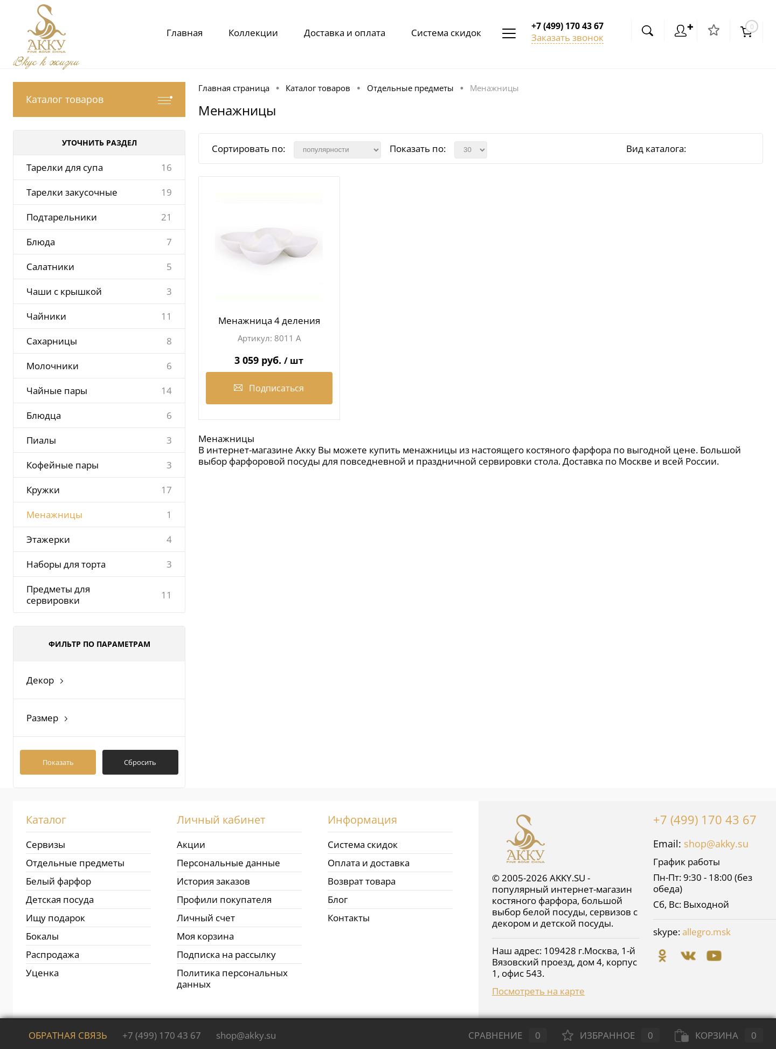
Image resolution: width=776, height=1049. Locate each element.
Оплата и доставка (369, 863)
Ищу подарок (55, 918)
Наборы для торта (66, 564)
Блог (338, 899)
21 (166, 217)
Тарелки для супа (64, 167)
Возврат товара (362, 881)
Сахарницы (51, 341)
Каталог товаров (99, 99)
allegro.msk (706, 932)
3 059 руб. (269, 356)
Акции (191, 844)
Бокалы (42, 936)
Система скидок (444, 32)
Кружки (43, 490)
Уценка (42, 973)
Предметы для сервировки (58, 594)
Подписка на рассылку (226, 954)
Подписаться (269, 388)
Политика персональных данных (232, 978)
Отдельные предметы (75, 863)
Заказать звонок (567, 37)
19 (166, 192)
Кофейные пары (62, 465)
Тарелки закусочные (71, 192)
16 (166, 167)
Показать (58, 762)
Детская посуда (60, 899)
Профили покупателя (224, 899)
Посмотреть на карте (538, 991)
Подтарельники (61, 217)
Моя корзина (205, 936)
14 (166, 390)
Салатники (50, 266)
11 (166, 316)
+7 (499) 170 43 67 (705, 819)
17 (166, 490)
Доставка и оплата (340, 32)
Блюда (40, 242)
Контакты (349, 918)
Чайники (46, 316)
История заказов (213, 881)
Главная (176, 32)
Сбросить (140, 762)
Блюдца (43, 415)
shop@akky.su (716, 843)
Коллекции (247, 32)
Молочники (52, 366)
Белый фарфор (58, 881)
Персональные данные (228, 863)
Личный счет (206, 918)
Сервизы (45, 844)
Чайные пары (56, 390)
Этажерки (48, 539)
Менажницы (54, 514)
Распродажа (52, 954)
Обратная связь (60, 1035)
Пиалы (41, 440)
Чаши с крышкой (64, 291)
